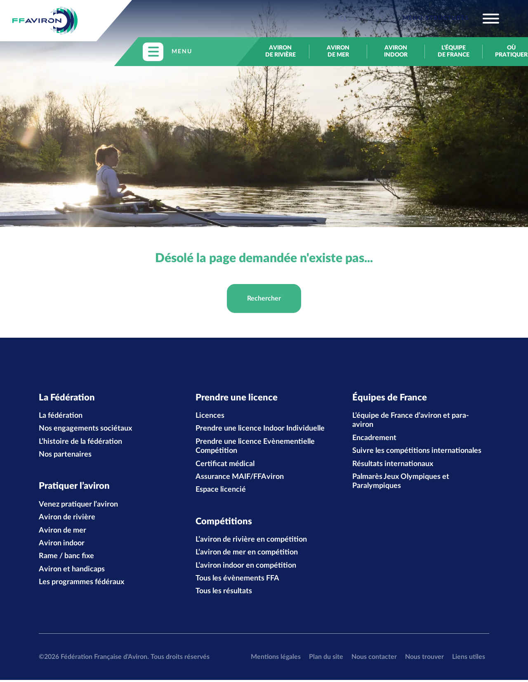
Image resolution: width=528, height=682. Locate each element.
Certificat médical (225, 465)
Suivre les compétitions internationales (416, 452)
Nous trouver (424, 658)
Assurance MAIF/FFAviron (240, 477)
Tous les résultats (224, 593)
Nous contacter (374, 658)
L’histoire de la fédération (80, 442)
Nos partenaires (65, 455)
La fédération (60, 416)
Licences (210, 416)
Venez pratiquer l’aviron (78, 506)
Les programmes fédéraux (81, 584)
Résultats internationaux (392, 465)
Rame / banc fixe (66, 558)
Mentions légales (276, 658)
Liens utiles (468, 658)
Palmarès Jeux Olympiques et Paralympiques (400, 482)
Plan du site (326, 658)
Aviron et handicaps (72, 571)
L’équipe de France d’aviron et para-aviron (410, 421)
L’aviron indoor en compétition (246, 567)
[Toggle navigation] (451, 19)
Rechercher (264, 298)
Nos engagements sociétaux (85, 429)
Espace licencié (221, 491)
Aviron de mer (338, 51)
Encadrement (374, 439)
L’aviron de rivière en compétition (251, 541)
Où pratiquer (511, 51)
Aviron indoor (396, 51)
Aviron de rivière (280, 51)
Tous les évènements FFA (237, 580)
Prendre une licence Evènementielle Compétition (255, 447)
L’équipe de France (453, 51)
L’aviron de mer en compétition (247, 554)
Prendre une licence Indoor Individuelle (260, 429)
